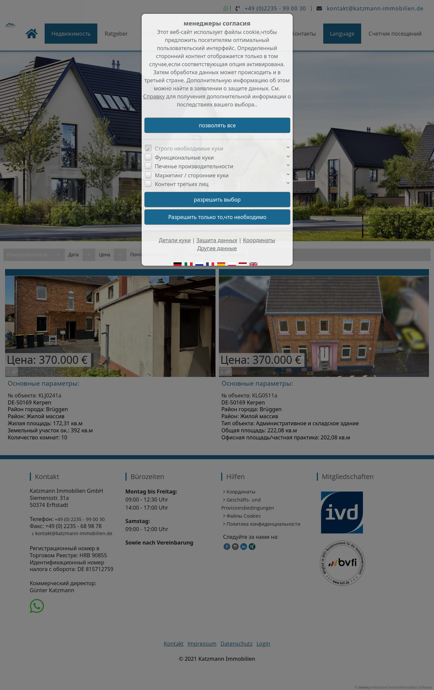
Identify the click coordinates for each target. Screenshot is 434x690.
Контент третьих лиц (181, 184)
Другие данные (217, 248)
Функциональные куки (184, 157)
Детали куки (175, 240)
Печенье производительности (194, 166)
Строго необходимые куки (189, 148)
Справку (154, 96)
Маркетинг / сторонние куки (192, 175)
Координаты (259, 240)
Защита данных (216, 240)
